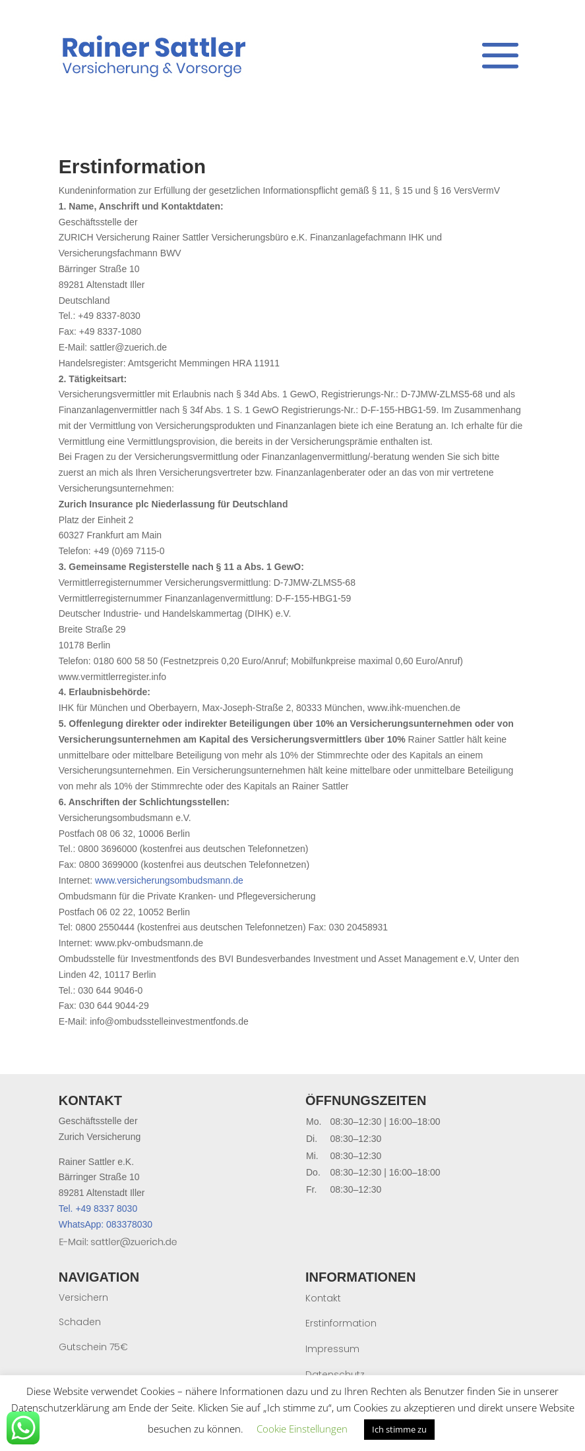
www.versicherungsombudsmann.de (169, 880)
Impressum (332, 1348)
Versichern (83, 1297)
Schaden (80, 1321)
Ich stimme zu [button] (399, 1429)
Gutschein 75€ (93, 1346)
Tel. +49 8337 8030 (98, 1208)
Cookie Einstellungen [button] (302, 1428)
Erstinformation (341, 1323)
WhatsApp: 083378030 (105, 1224)
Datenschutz (335, 1374)
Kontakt (323, 1298)
